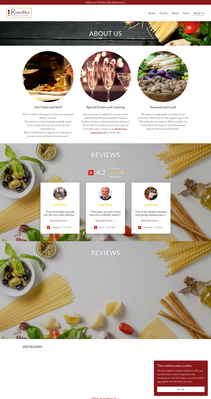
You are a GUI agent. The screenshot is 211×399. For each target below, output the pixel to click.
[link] (19, 12)
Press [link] (186, 13)
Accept (180, 389)
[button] (105, 339)
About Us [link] (199, 13)
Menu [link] (175, 13)
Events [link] (164, 13)
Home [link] (151, 13)
